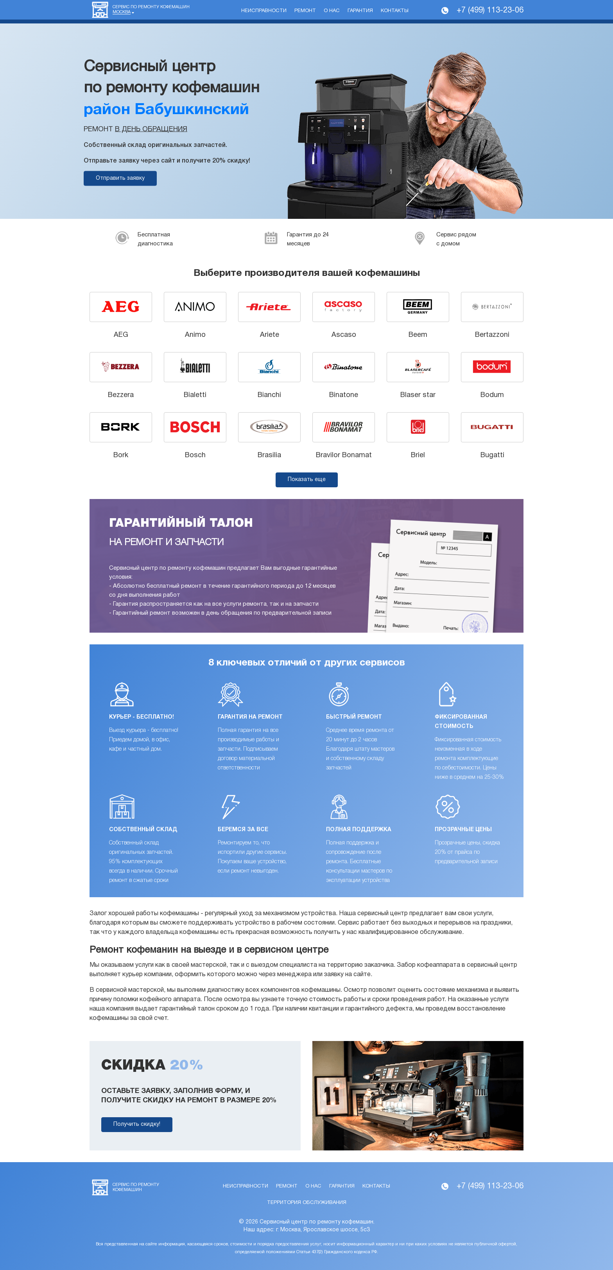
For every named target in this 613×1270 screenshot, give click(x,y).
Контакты (395, 11)
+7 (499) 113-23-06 (490, 10)
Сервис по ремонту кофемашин (151, 9)
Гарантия (360, 11)
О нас (332, 11)
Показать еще (307, 479)
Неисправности (264, 11)
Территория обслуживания (306, 1202)
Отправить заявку (120, 178)
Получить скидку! (136, 1124)
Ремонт (305, 11)
